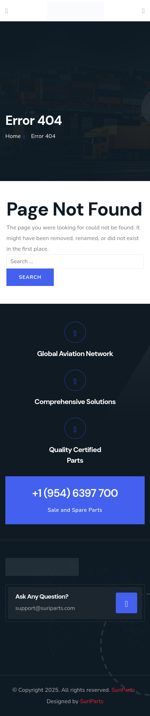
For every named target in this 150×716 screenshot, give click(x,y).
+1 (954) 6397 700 (75, 493)
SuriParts (124, 690)
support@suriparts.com (45, 608)
